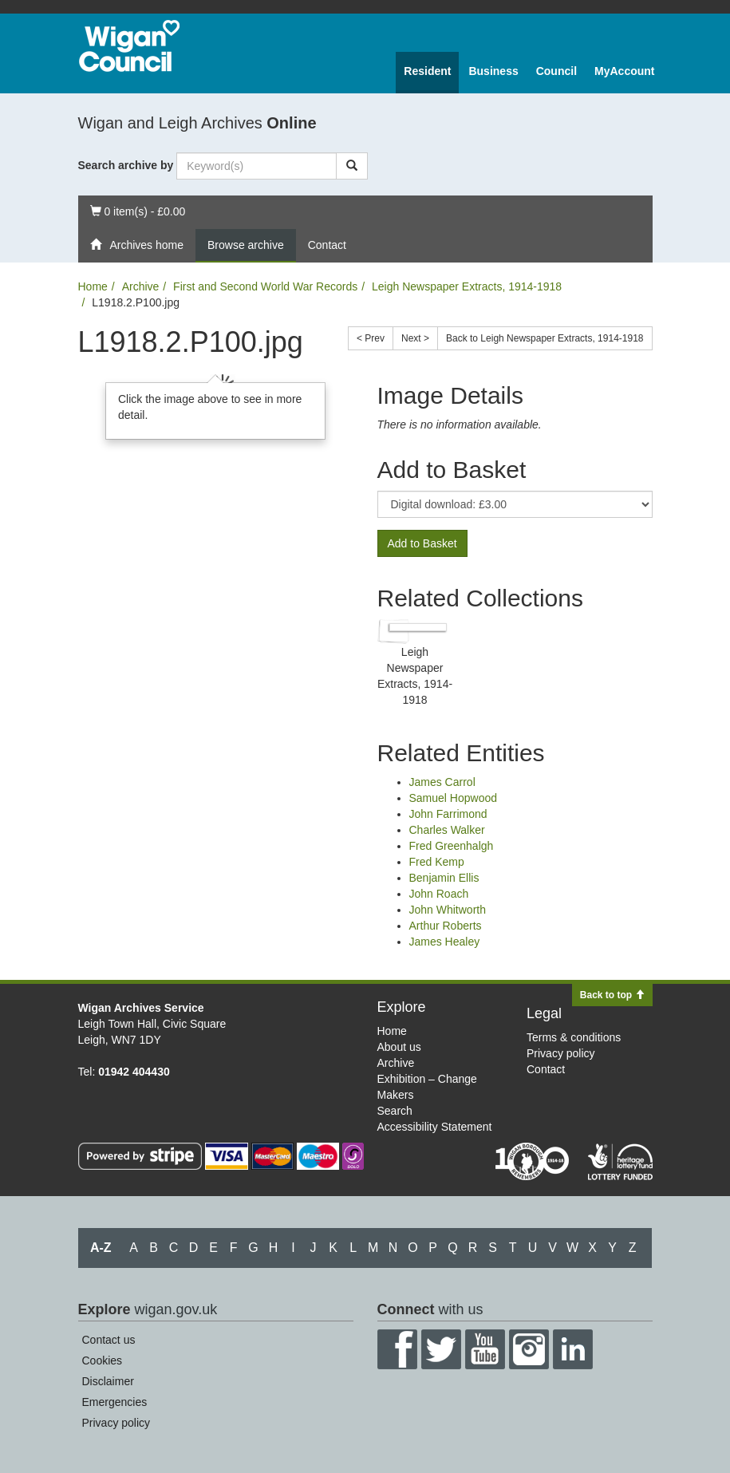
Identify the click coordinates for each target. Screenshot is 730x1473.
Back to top (612, 995)
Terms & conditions (574, 1037)
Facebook (397, 1349)
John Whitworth (447, 909)
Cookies (102, 1360)
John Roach (439, 893)
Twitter (441, 1349)
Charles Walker (447, 829)
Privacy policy (561, 1053)
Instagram (529, 1349)
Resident (427, 71)
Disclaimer (108, 1381)
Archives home (137, 245)
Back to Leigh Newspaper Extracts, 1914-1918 (544, 338)
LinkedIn (573, 1349)
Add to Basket (422, 543)
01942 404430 (134, 1071)
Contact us (109, 1339)
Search (394, 1110)
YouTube (485, 1349)
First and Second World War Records (265, 286)
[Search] (352, 166)
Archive (141, 286)
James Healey (444, 941)
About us (399, 1047)
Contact (327, 245)
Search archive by (126, 165)
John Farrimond (448, 814)
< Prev (371, 338)
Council (556, 71)
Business (493, 71)
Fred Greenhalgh (451, 845)
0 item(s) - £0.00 (137, 210)
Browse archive (245, 245)
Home (93, 286)
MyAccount (624, 71)
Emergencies (115, 1402)
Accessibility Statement (434, 1126)
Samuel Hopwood (453, 798)
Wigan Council (129, 46)
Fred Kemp (436, 861)
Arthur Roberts (445, 925)
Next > (415, 338)
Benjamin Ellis (444, 877)
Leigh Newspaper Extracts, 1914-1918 (467, 286)
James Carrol (442, 782)
